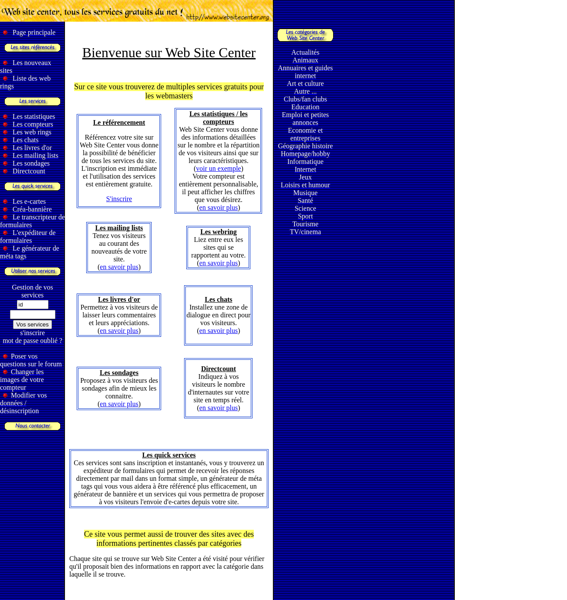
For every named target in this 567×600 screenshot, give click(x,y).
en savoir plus (218, 207)
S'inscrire (119, 198)
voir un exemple (218, 168)
